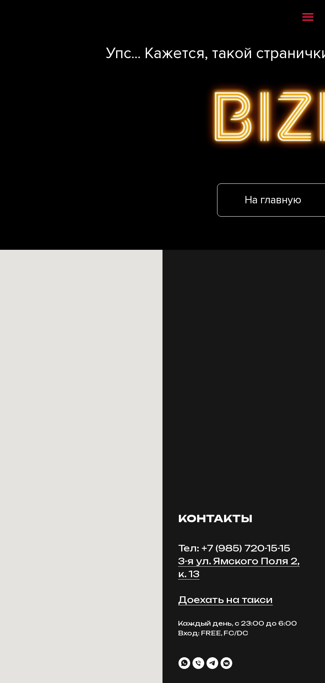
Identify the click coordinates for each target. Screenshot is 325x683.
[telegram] (212, 663)
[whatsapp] (184, 663)
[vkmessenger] (226, 663)
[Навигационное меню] (307, 17)
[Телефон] (198, 663)
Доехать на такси (225, 599)
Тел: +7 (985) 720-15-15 (234, 548)
